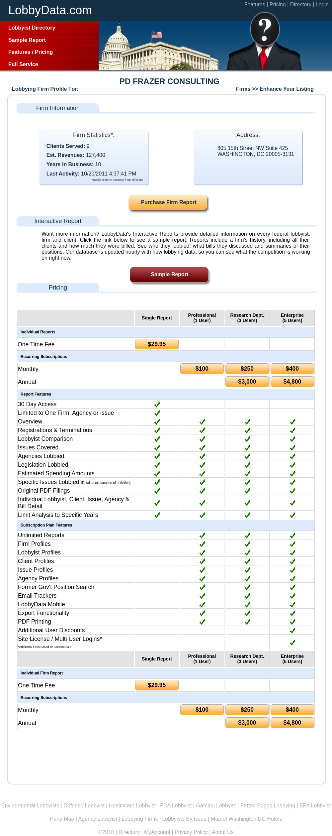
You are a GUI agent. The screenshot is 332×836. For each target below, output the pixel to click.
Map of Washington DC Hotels (246, 819)
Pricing (44, 52)
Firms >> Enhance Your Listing (275, 89)
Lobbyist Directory (31, 28)
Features (19, 52)
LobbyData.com (50, 10)
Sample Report (27, 40)
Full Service (23, 64)
